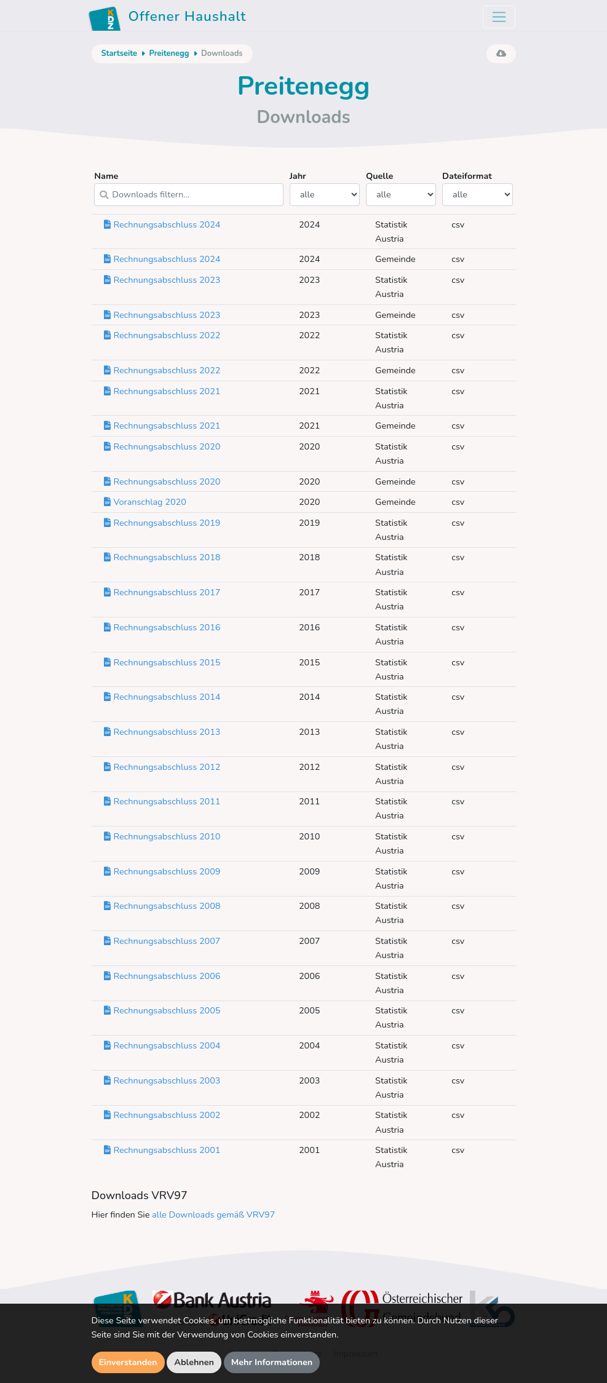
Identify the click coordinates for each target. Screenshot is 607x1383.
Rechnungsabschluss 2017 (162, 592)
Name (189, 188)
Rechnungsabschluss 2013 (162, 732)
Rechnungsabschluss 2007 (162, 941)
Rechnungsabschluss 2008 (162, 906)
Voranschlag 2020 (145, 502)
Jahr (325, 188)
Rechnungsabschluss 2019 (162, 523)
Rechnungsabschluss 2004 (162, 1045)
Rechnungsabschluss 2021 (162, 391)
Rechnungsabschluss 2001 (162, 1150)
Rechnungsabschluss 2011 (162, 801)
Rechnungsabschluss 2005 (162, 1010)
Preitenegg (169, 53)
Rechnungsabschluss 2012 (162, 767)
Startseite (119, 53)
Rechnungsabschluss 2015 (162, 662)
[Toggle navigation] (499, 17)
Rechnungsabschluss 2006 (162, 976)
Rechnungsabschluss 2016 (162, 627)
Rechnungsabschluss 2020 (162, 446)
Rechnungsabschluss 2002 (162, 1115)
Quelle (401, 188)
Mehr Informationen (272, 1362)
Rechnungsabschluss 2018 (162, 557)
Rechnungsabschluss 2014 (162, 697)
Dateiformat (477, 188)
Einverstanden (128, 1362)
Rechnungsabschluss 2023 (162, 280)
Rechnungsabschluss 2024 (162, 224)
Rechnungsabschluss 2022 (162, 335)
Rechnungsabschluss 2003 (162, 1080)
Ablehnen (194, 1362)
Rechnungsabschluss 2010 (162, 836)
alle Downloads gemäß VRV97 (213, 1214)
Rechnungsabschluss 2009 (162, 871)
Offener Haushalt (167, 18)
